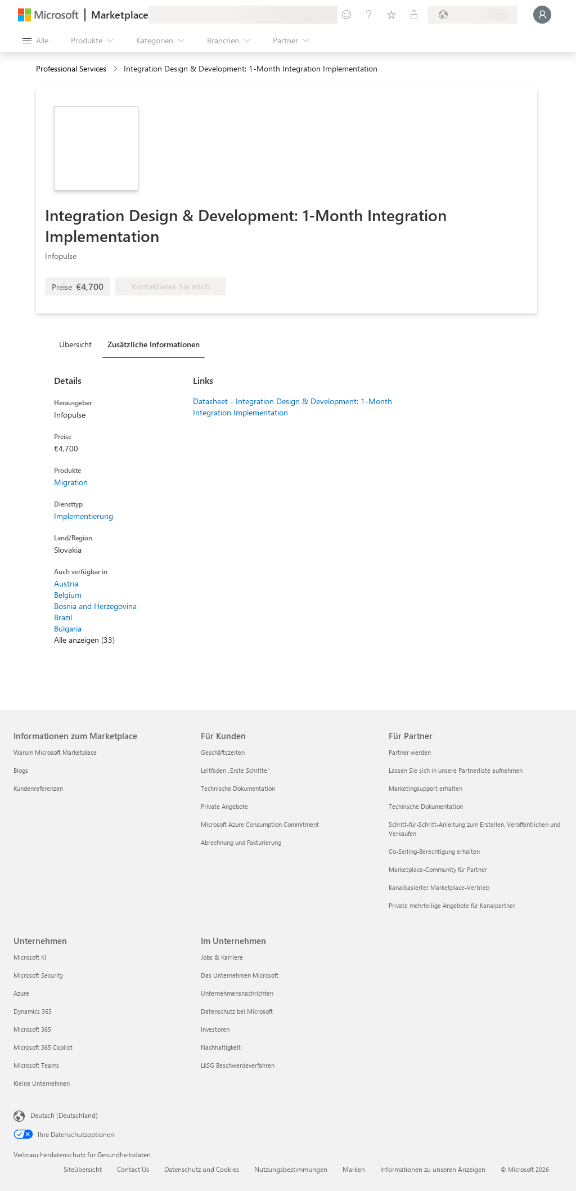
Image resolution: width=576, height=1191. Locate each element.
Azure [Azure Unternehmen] (21, 993)
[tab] (78, 344)
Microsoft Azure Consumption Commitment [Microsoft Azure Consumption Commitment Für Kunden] (260, 824)
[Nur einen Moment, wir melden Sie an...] (542, 15)
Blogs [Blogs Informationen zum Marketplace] (21, 770)
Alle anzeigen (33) (84, 639)
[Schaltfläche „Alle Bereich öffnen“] (35, 40)
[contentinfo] (116, 69)
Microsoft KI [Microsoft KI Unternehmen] (30, 957)
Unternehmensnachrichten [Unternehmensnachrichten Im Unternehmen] (237, 993)
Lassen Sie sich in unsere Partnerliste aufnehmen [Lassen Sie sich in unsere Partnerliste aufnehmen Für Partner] (456, 770)
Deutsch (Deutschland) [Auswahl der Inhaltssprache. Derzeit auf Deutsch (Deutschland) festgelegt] (64, 1115)
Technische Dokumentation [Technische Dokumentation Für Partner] (426, 806)
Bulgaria (68, 628)
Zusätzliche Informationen (153, 344)
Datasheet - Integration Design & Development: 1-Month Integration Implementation (292, 407)
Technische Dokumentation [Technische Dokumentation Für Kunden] (238, 788)
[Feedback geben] (347, 14)
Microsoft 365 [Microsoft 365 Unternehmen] (32, 1029)
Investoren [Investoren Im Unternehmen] (215, 1029)
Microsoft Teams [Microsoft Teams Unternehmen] (36, 1065)
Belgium (68, 594)
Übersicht (75, 344)
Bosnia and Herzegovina (95, 606)
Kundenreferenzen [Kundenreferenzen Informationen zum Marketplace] (38, 788)
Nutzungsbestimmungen (290, 1169)
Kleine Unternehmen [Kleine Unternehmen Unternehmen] (42, 1083)
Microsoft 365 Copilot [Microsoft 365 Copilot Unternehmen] (43, 1047)
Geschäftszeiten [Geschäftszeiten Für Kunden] (223, 752)
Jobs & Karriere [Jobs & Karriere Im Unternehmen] (222, 957)
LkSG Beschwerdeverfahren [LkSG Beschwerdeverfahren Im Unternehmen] (237, 1065)
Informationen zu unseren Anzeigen (432, 1169)
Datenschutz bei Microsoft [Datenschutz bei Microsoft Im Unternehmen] (237, 1011)
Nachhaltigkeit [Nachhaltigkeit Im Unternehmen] (221, 1047)
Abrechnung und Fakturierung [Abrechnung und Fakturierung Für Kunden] (241, 842)
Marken (354, 1169)
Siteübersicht (83, 1169)
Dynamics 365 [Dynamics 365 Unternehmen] (33, 1011)
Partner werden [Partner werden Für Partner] (410, 752)
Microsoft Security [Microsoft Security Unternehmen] (38, 975)
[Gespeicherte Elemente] (391, 14)
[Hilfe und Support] (369, 14)
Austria (66, 583)
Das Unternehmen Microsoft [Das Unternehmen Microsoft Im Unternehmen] (239, 975)
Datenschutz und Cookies (201, 1169)
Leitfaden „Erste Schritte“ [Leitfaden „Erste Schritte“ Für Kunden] (235, 770)
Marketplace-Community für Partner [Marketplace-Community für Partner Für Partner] (438, 869)
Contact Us (133, 1169)
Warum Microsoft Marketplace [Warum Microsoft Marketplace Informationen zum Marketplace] (55, 752)
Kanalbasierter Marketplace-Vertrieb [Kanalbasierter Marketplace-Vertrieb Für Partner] (439, 887)
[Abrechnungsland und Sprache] (473, 15)
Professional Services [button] (71, 68)
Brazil (63, 617)
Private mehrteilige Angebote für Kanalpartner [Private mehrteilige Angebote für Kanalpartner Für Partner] (452, 905)
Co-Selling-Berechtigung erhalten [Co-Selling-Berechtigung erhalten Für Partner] (434, 851)
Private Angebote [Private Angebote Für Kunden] (224, 806)
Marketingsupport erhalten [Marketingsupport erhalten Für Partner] (425, 788)
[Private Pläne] (414, 14)
